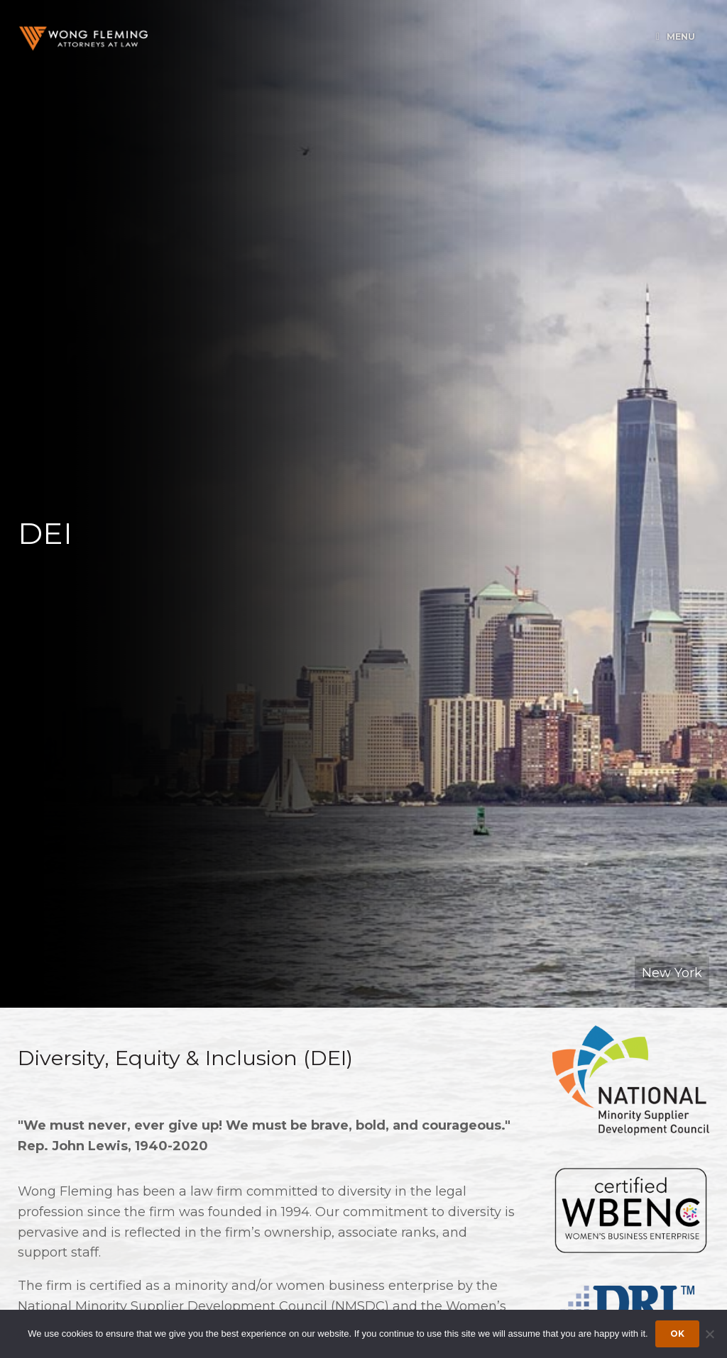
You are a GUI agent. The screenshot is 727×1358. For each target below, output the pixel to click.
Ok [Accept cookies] (677, 1333)
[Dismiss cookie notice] (709, 1334)
